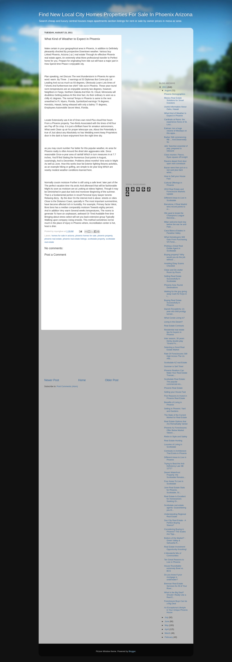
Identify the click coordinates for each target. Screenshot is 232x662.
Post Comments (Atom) (67, 386)
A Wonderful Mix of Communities (172, 554)
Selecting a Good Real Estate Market (174, 348)
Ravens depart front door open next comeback (175, 162)
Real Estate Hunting (173, 441)
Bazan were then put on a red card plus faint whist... (175, 170)
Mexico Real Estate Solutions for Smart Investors (174, 100)
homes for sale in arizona (63, 236)
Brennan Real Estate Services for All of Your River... (175, 586)
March (168, 633)
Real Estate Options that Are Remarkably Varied (175, 422)
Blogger (132, 651)
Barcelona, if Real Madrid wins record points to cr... (175, 206)
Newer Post (51, 380)
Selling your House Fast (175, 392)
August (168, 90)
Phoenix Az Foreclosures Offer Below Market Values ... (175, 430)
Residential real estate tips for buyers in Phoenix (174, 332)
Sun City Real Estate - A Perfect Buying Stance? (175, 522)
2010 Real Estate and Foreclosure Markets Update (174, 191)
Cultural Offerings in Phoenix (173, 184)
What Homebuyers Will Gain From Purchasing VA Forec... (175, 239)
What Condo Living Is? (174, 318)
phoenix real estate (53, 239)
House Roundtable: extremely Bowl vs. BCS (174, 568)
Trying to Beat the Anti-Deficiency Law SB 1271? (174, 466)
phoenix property (104, 236)
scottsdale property (96, 239)
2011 (164, 87)
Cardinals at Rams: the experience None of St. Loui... (175, 121)
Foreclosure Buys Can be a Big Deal (175, 602)
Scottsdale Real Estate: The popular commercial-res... (174, 381)
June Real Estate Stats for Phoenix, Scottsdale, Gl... (174, 490)
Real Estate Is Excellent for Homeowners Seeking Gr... (175, 498)
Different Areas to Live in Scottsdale (175, 199)
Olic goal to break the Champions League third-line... (174, 215)
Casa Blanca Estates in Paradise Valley (174, 232)
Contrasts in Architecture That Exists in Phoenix (175, 452)
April (167, 629)
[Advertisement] (81, 354)
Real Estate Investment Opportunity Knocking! (175, 548)
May (167, 625)
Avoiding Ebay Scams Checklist (174, 264)
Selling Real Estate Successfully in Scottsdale (172, 278)
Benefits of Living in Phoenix (173, 403)
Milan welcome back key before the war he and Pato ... (175, 224)
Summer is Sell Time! (173, 366)
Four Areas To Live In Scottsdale (173, 482)
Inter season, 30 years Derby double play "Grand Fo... (174, 340)
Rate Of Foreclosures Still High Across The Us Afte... (175, 356)
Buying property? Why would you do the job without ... (174, 257)
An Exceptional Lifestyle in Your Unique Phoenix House (176, 610)
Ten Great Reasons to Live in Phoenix (174, 561)
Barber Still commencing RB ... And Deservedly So (175, 139)
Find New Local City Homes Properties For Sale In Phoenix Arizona (116, 14)
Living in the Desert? (173, 322)
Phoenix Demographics (174, 94)
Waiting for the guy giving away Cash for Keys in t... (175, 293)
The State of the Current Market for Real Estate (175, 416)
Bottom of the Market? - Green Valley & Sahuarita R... (174, 540)
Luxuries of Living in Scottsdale (173, 445)
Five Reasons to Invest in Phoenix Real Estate (175, 397)
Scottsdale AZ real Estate (175, 362)
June (167, 621)
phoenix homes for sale (85, 236)
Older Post (111, 380)
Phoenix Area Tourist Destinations (173, 286)
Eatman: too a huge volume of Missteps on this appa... (175, 130)
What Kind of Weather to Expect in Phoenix (175, 114)
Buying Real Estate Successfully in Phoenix (172, 302)
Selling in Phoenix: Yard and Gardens (175, 409)
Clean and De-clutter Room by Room (173, 271)
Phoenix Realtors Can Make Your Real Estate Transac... (175, 372)
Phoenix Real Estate (173, 388)
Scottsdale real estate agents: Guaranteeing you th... (175, 507)
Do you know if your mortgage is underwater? (173, 577)
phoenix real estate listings (75, 239)
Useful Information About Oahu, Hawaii (175, 108)
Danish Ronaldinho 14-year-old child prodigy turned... (175, 311)
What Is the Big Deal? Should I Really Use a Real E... (175, 594)
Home (82, 380)
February (169, 637)
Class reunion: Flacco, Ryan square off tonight (176, 156)
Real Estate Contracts (174, 326)
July (167, 617)
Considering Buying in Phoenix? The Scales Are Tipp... (175, 531)
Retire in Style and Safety (175, 436)
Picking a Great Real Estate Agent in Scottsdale (173, 248)
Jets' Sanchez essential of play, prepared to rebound (176, 148)
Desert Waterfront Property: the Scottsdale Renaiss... (175, 474)
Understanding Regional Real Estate (175, 515)
